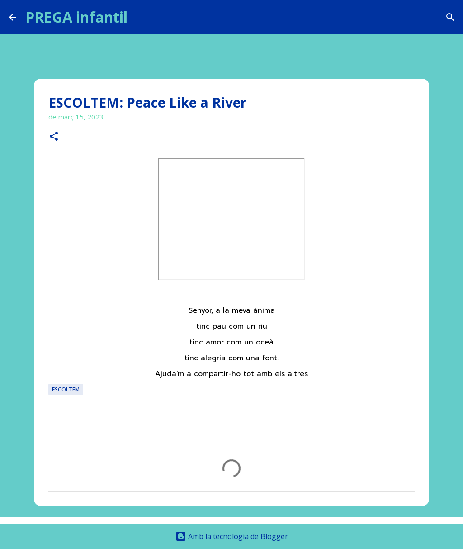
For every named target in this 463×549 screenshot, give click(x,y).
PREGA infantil (76, 17)
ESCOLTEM (66, 389)
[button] (53, 137)
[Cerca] (140, 17)
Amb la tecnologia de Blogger (231, 536)
